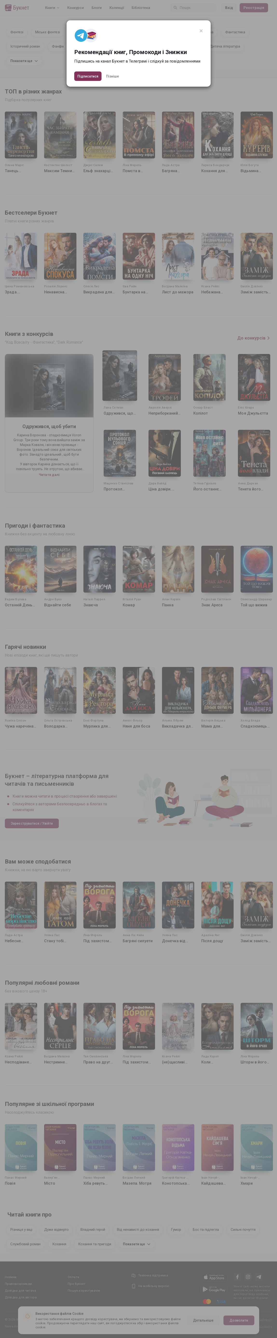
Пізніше (112, 76)
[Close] (201, 31)
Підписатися (87, 76)
